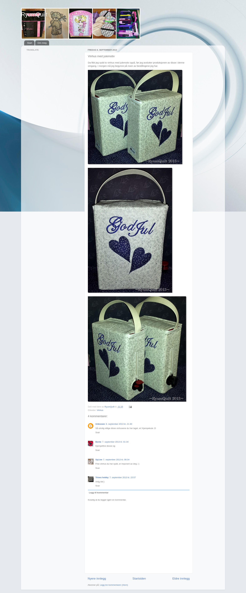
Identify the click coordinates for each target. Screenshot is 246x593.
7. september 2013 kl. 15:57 (123, 477)
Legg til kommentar (99, 492)
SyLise (98, 459)
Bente (98, 442)
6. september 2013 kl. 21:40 (119, 424)
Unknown (100, 424)
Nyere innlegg (97, 578)
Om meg (42, 43)
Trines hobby (102, 477)
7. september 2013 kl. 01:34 (115, 442)
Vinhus (100, 410)
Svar (97, 432)
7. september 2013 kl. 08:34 (116, 459)
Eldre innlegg (181, 578)
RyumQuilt (34, 14)
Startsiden (139, 578)
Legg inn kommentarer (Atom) (114, 585)
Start (29, 43)
